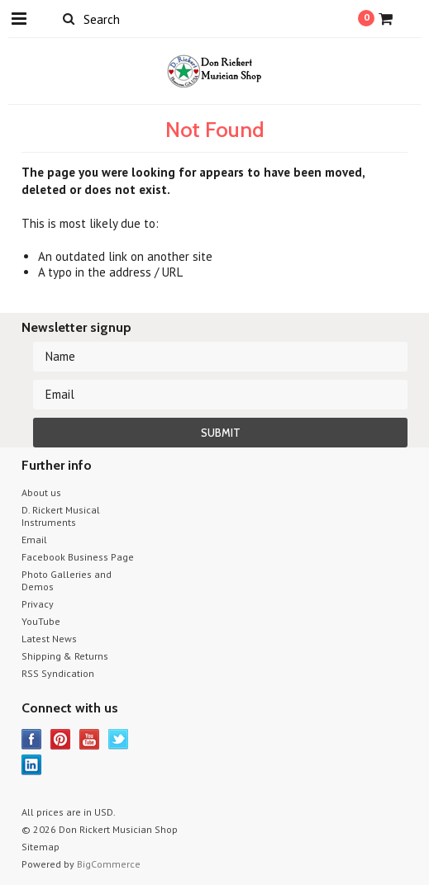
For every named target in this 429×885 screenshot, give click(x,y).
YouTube (40, 621)
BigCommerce (109, 864)
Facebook (31, 739)
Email (34, 539)
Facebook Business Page (77, 557)
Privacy (37, 604)
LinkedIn (31, 765)
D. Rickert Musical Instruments (60, 516)
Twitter (118, 739)
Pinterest (60, 739)
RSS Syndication (57, 673)
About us (41, 492)
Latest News (49, 638)
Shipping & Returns (64, 656)
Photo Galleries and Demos (66, 580)
